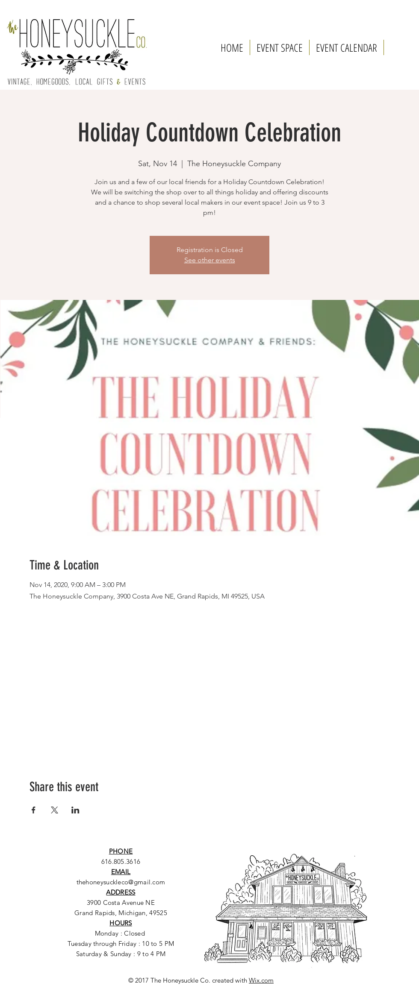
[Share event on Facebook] (34, 810)
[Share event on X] (54, 810)
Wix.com (261, 980)
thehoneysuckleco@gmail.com (121, 882)
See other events (209, 260)
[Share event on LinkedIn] (75, 810)
